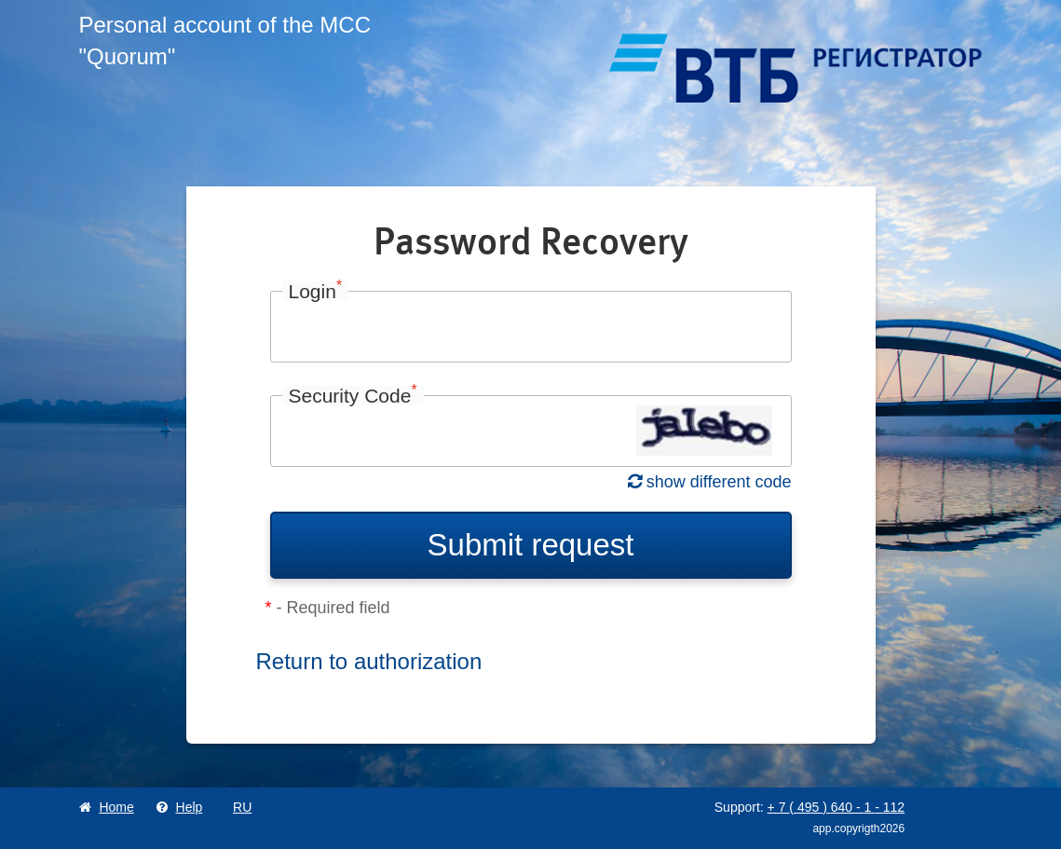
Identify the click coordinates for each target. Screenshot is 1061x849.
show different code (710, 481)
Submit (531, 544)
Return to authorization (369, 661)
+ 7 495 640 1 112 (836, 807)
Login (316, 291)
